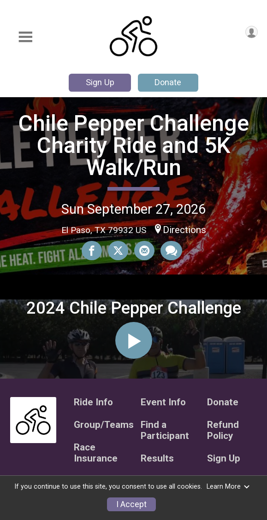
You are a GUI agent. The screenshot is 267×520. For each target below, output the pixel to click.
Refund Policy (223, 430)
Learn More (228, 487)
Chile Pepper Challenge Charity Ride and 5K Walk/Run (133, 145)
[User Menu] (251, 32)
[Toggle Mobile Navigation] (25, 37)
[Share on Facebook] (92, 250)
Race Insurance (96, 453)
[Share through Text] (171, 250)
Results (157, 458)
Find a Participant (165, 430)
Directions (184, 229)
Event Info (163, 402)
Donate (167, 82)
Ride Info (93, 402)
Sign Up (100, 82)
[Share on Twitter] (118, 250)
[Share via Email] (144, 250)
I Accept (131, 504)
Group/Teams (100, 425)
